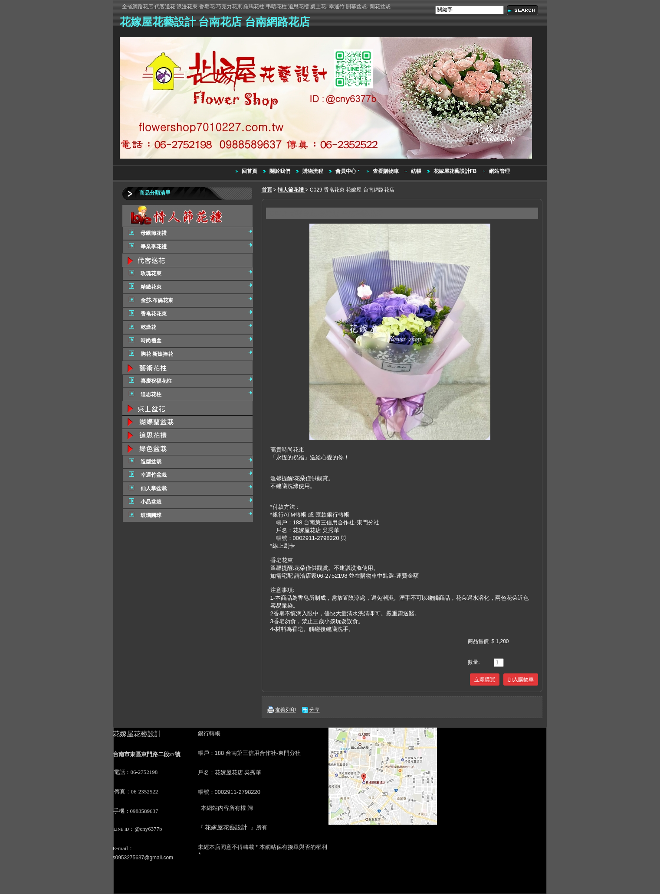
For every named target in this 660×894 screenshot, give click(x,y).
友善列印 (285, 710)
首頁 (267, 190)
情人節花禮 (291, 190)
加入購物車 (521, 679)
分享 (314, 710)
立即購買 (484, 679)
